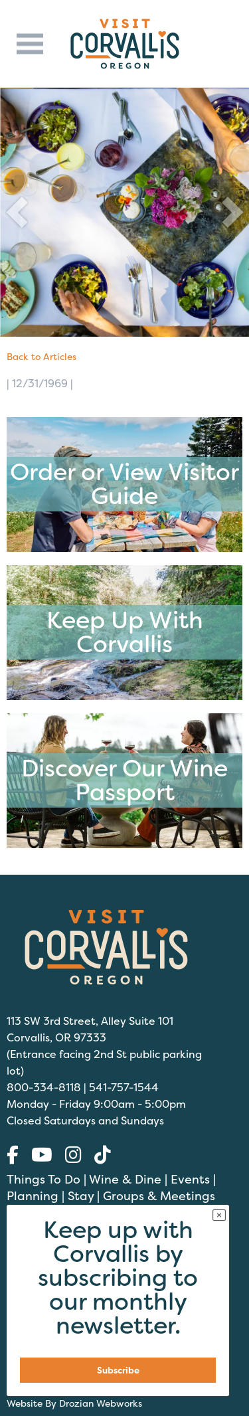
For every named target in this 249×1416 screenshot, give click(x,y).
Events (190, 1179)
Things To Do (43, 1179)
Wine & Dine (125, 1179)
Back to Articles (41, 356)
